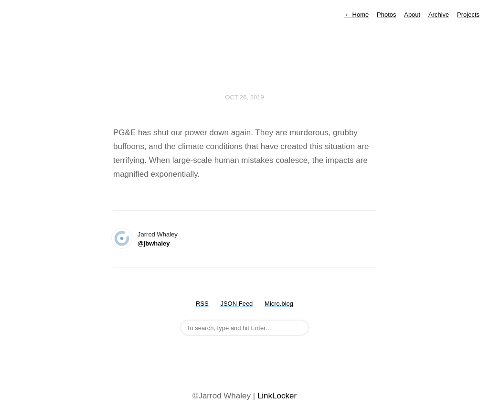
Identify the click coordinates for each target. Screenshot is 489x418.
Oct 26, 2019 (244, 97)
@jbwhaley (154, 243)
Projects (468, 14)
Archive (438, 14)
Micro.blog (279, 303)
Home (356, 14)
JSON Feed (236, 303)
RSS (202, 303)
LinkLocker (277, 395)
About (412, 14)
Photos (386, 14)
